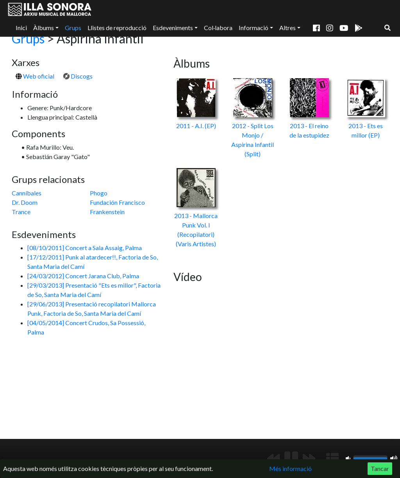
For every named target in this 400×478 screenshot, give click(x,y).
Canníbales (26, 193)
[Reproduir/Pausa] (291, 458)
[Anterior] (273, 458)
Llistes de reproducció (117, 27)
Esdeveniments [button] (173, 27)
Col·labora (218, 27)
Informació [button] (253, 27)
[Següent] (309, 458)
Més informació (290, 468)
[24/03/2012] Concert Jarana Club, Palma (83, 275)
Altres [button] (287, 27)
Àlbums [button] (43, 27)
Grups (73, 27)
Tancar (380, 468)
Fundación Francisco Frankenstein (117, 207)
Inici (21, 27)
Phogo (98, 193)
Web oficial (35, 76)
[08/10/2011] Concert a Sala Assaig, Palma (84, 247)
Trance (21, 211)
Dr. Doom (25, 202)
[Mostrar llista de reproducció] (332, 458)
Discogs (78, 76)
